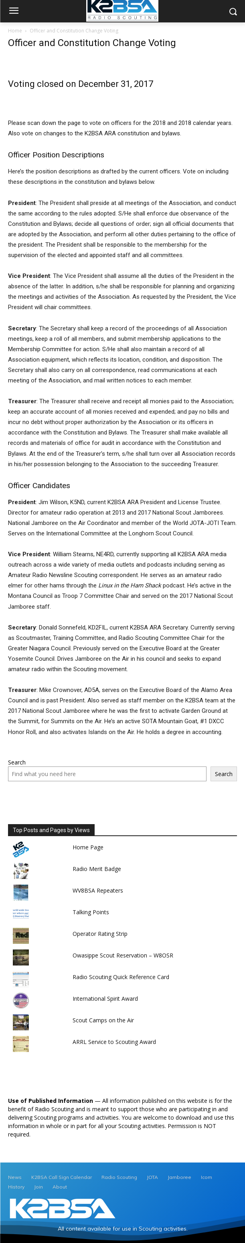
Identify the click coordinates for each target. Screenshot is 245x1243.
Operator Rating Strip (100, 933)
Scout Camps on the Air (103, 1020)
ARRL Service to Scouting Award (114, 1042)
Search (17, 762)
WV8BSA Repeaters (98, 890)
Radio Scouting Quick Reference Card (121, 977)
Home (15, 30)
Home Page (88, 847)
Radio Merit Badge (97, 869)
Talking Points (91, 912)
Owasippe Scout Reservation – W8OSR (123, 955)
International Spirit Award (105, 998)
